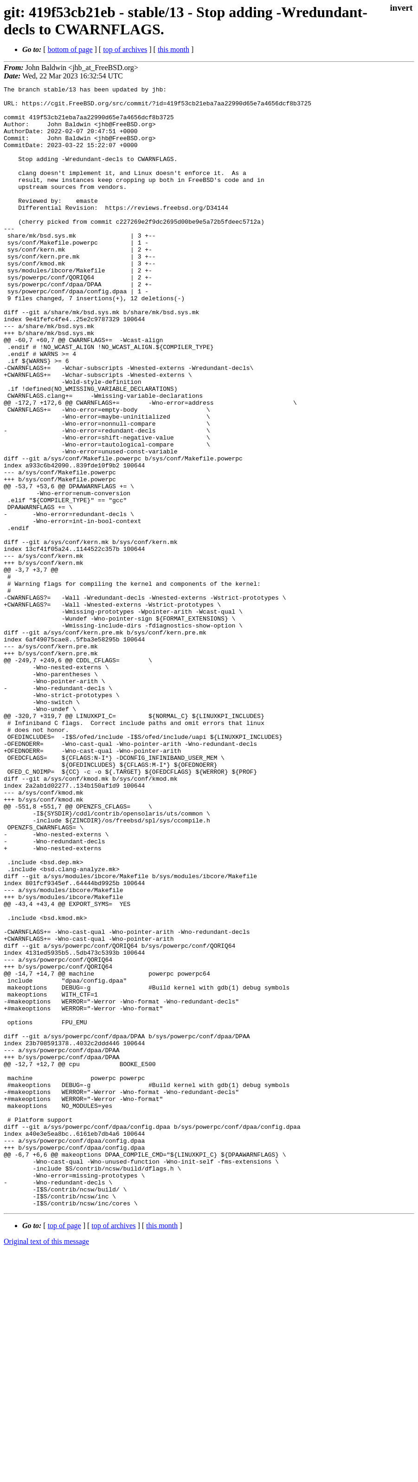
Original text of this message (46, 1465)
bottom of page (70, 49)
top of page (64, 1450)
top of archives (125, 49)
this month (173, 49)
